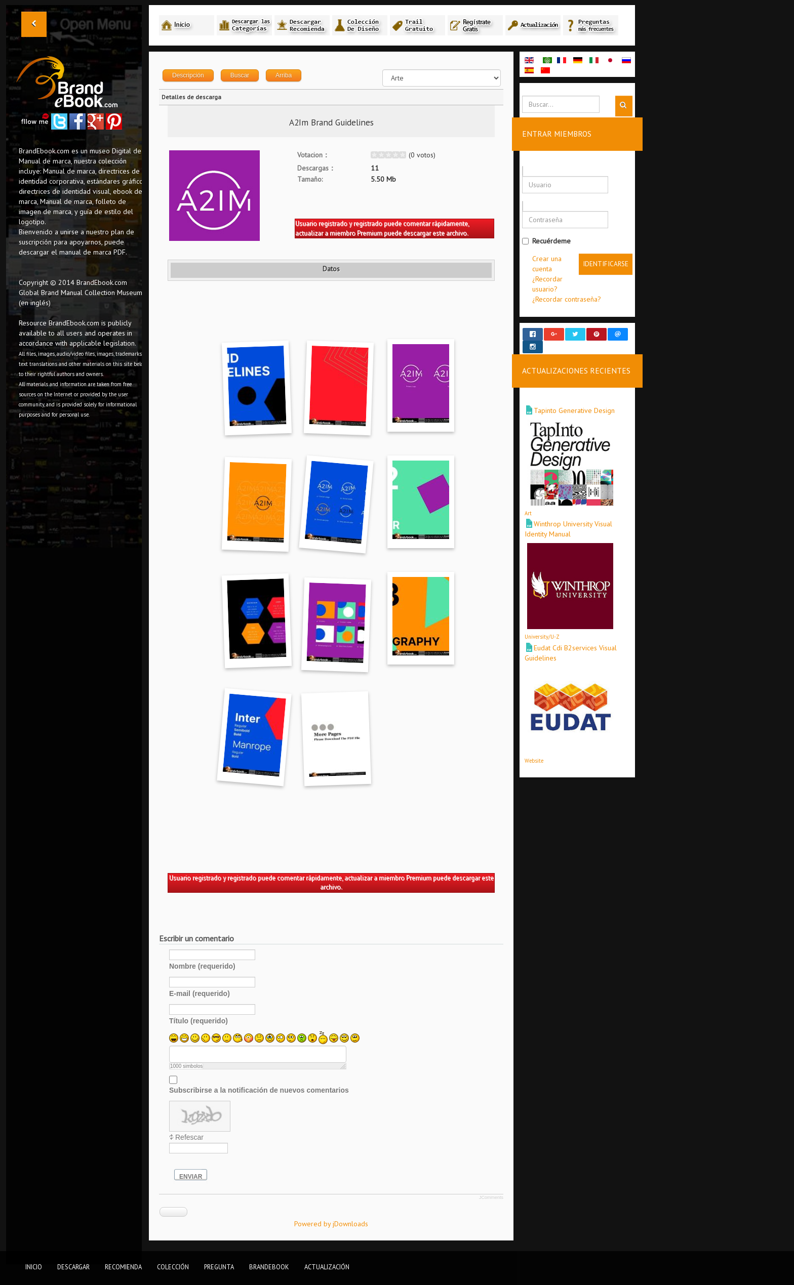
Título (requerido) (198, 1021)
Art (528, 504)
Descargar (73, 1267)
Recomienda (123, 1267)
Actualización (326, 1267)
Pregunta (219, 1267)
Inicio (33, 1267)
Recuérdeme (546, 240)
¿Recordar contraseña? (566, 299)
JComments (491, 1197)
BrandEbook (269, 1267)
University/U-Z (542, 627)
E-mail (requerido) (199, 993)
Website (534, 751)
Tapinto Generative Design (574, 401)
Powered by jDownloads (331, 1223)
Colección (173, 1267)
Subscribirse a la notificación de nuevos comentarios (259, 1090)
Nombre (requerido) (202, 966)
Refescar (189, 1137)
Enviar (190, 1176)
